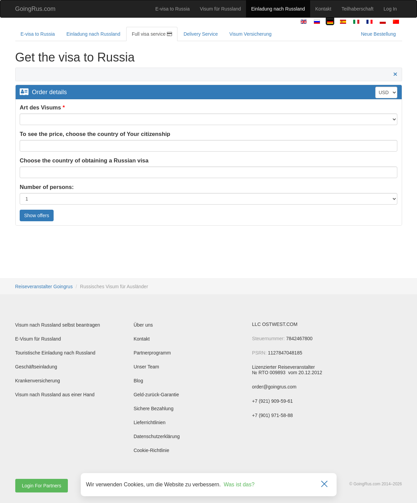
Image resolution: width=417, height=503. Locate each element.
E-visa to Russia (172, 9)
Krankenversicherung (37, 380)
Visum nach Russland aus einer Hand (55, 394)
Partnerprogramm (152, 352)
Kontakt (323, 9)
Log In (390, 9)
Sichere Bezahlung (154, 408)
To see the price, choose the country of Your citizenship (95, 134)
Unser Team (146, 366)
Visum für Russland (220, 9)
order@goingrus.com (274, 386)
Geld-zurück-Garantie (156, 394)
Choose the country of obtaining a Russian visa (84, 160)
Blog (138, 380)
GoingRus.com (35, 8)
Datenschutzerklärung (157, 436)
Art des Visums (40, 107)
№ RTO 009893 (269, 372)
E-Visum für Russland (38, 339)
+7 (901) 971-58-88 (272, 415)
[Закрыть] (324, 484)
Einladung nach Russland (278, 9)
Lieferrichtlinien (150, 422)
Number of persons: (47, 187)
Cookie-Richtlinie (151, 450)
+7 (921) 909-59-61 (272, 401)
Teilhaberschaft (357, 9)
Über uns (143, 325)
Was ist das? (239, 484)
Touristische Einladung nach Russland (55, 352)
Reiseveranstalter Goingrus (44, 286)
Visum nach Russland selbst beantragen (57, 325)
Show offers (36, 215)
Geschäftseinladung (36, 366)
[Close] (395, 74)
